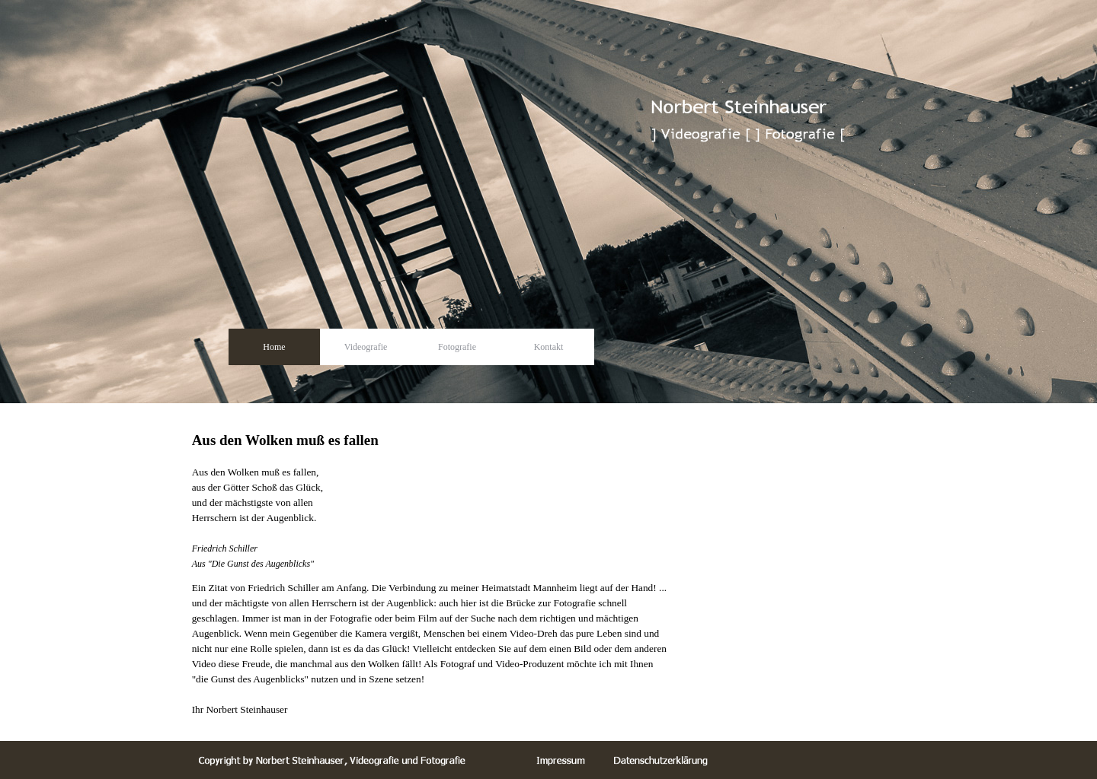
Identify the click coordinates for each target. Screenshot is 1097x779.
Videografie (366, 347)
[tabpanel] (431, 491)
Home (274, 347)
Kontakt (549, 347)
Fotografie (457, 347)
